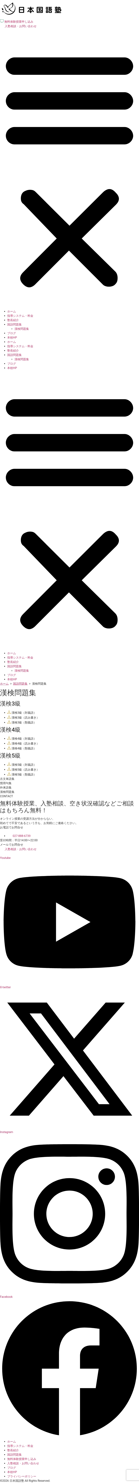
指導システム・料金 (20, 316)
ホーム (11, 311)
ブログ (11, 333)
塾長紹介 (13, 320)
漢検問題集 (21, 329)
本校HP (12, 337)
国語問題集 (14, 324)
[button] (69, 168)
